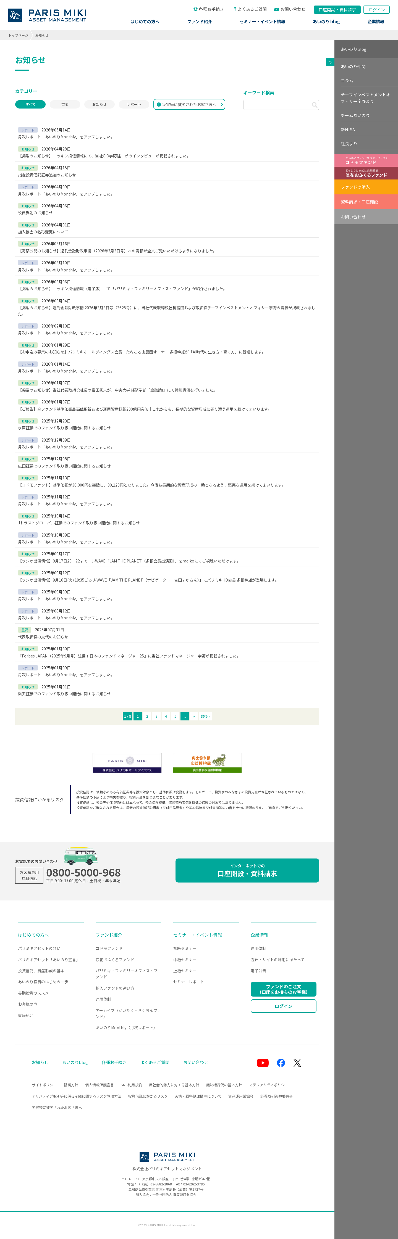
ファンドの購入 (355, 187)
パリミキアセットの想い (39, 948)
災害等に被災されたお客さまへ (186, 104)
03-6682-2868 (161, 1184)
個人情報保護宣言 (99, 1084)
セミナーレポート (188, 981)
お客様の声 (27, 1004)
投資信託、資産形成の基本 (41, 970)
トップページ (18, 35)
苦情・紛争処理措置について (198, 1096)
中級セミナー (185, 959)
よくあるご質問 (252, 9)
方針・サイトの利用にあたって (278, 959)
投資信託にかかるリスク (148, 1096)
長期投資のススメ (33, 993)
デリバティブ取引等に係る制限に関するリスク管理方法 (76, 1096)
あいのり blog (326, 21)
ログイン (376, 9)
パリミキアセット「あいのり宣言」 (49, 959)
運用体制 (103, 999)
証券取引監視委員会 (276, 1096)
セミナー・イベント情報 (262, 21)
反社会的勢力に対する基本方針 (174, 1084)
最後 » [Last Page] (205, 716)
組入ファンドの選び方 (115, 988)
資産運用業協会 (240, 1096)
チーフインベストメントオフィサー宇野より (365, 98)
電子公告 (258, 970)
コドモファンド (109, 948)
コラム (347, 80)
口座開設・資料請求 (247, 870)
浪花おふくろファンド (115, 959)
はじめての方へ (144, 21)
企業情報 (376, 21)
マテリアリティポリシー (268, 1084)
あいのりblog (353, 49)
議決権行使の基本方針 (224, 1084)
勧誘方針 (71, 1084)
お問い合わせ (293, 9)
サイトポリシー (44, 1084)
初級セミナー (185, 948)
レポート (134, 104)
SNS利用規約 (131, 1084)
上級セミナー (185, 970)
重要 (65, 104)
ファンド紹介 (199, 21)
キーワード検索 (258, 92)
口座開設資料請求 (337, 9)
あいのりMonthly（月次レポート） (126, 1027)
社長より (349, 143)
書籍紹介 (25, 1015)
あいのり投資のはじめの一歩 (43, 981)
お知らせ (99, 104)
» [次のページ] (194, 716)
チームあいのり (355, 115)
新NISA (348, 129)
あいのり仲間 (353, 66)
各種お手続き (211, 9)
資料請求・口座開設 (359, 202)
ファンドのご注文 (284, 989)
